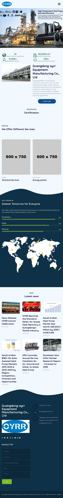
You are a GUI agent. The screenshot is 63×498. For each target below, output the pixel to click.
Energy (4, 177)
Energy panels (40, 180)
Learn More (47, 101)
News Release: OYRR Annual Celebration (9, 321)
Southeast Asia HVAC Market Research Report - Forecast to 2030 (52, 361)
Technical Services (10, 180)
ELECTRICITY (36, 177)
